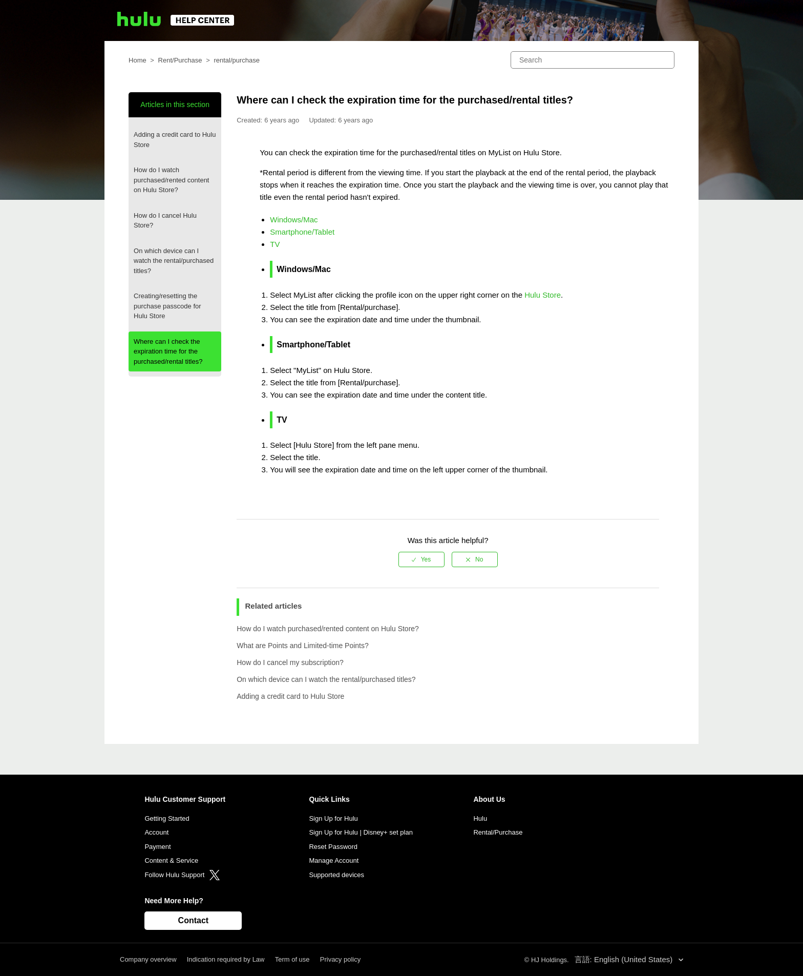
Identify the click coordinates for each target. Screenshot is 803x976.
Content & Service (171, 860)
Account (156, 832)
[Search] (592, 60)
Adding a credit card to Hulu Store (175, 140)
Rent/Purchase (180, 60)
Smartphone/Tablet (302, 231)
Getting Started (166, 818)
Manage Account (333, 860)
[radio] (421, 559)
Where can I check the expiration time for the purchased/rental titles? (168, 351)
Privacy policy (340, 959)
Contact (193, 920)
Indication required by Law (226, 959)
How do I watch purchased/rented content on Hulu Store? (171, 180)
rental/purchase (237, 60)
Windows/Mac (294, 219)
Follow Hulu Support (182, 875)
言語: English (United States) (625, 959)
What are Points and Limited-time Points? (303, 645)
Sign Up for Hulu (333, 818)
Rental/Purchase (497, 832)
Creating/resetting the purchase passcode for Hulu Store (167, 306)
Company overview (148, 959)
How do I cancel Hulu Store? (165, 221)
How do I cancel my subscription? (290, 662)
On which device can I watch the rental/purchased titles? (174, 261)
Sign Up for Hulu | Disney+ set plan (360, 832)
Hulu (480, 818)
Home (137, 60)
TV (275, 244)
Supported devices (336, 875)
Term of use (292, 959)
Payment (157, 846)
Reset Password (333, 846)
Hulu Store (542, 294)
